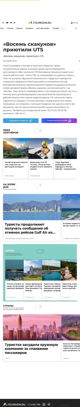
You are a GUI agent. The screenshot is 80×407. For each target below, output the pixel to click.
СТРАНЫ (10, 28)
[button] (40, 130)
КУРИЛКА (29, 28)
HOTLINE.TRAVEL (42, 28)
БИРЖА (19, 28)
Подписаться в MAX (59, 120)
